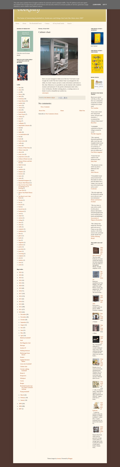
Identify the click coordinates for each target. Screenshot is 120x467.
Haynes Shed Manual (24, 182)
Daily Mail (94, 161)
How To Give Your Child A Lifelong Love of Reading (25, 186)
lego (20, 240)
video (20, 178)
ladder (20, 132)
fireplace (21, 171)
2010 (20, 312)
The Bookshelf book (35, 23)
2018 (20, 291)
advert (20, 152)
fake (20, 87)
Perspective (23, 375)
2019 (20, 288)
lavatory (21, 174)
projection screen (23, 156)
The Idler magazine (96, 134)
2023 (20, 277)
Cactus (22, 381)
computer (21, 229)
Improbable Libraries (24, 125)
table (20, 96)
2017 (20, 293)
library (20, 94)
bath (20, 127)
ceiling (20, 220)
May (21, 333)
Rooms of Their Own (24, 147)
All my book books (58, 23)
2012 (20, 306)
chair (20, 90)
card (20, 213)
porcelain (21, 249)
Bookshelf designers (24, 180)
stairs (20, 105)
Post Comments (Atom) (52, 114)
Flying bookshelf (24, 391)
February (23, 397)
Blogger (70, 458)
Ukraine (21, 200)
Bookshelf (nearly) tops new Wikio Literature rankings (26, 387)
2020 (20, 285)
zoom (20, 264)
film (20, 233)
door (20, 118)
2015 (20, 299)
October (22, 319)
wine (20, 262)
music (20, 176)
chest (20, 222)
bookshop (21, 98)
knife (20, 238)
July (21, 327)
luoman (59, 458)
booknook (21, 211)
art (19, 92)
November (23, 317)
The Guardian (94, 108)
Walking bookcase (25, 350)
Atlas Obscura (94, 172)
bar (19, 202)
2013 (20, 304)
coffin (20, 143)
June (21, 330)
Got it (105, 4)
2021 (20, 283)
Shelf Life (21, 165)
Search (69, 23)
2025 (20, 272)
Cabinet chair (23, 366)
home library (22, 101)
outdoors (21, 244)
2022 (20, 280)
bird (20, 207)
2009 (20, 403)
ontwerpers (45, 93)
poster (20, 251)
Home (17, 23)
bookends (21, 112)
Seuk (21, 340)
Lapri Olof (21, 190)
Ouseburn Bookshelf (101, 430)
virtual (20, 107)
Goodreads (94, 188)
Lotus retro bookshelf (26, 364)
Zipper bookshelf (101, 327)
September (23, 322)
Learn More (97, 4)
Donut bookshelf (101, 316)
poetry (20, 247)
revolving (21, 253)
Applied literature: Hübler (25, 360)
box (20, 167)
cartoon (20, 218)
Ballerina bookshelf (25, 338)
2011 (20, 309)
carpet (20, 215)
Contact (47, 23)
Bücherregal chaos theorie (25, 353)
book (20, 139)
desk (20, 110)
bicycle (20, 204)
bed (19, 136)
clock (20, 224)
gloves (20, 235)
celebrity (21, 169)
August (22, 325)
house (20, 145)
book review (22, 141)
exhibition (21, 231)
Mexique (22, 345)
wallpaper (21, 123)
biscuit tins (21, 209)
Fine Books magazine (96, 152)
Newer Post (42, 110)
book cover (21, 154)
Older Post (82, 110)
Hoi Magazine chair (25, 343)
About (24, 23)
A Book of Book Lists (24, 159)
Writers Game (22, 150)
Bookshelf (28, 9)
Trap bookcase (101, 383)
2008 (20, 406)
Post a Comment (45, 107)
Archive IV (23, 348)
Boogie (22, 383)
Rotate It (22, 373)
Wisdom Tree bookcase (101, 362)
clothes (20, 116)
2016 (20, 296)
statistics (21, 260)
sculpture (21, 256)
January (22, 400)
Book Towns (22, 114)
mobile (20, 103)
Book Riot (93, 123)
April (22, 335)
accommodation (23, 134)
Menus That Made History (25, 192)
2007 (20, 409)
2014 (20, 301)
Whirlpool (23, 378)
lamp (20, 121)
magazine (21, 242)
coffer (20, 227)
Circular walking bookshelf (24, 369)
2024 (20, 275)
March (22, 395)
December (23, 314)
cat (19, 130)
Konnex (22, 357)
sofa (20, 258)
